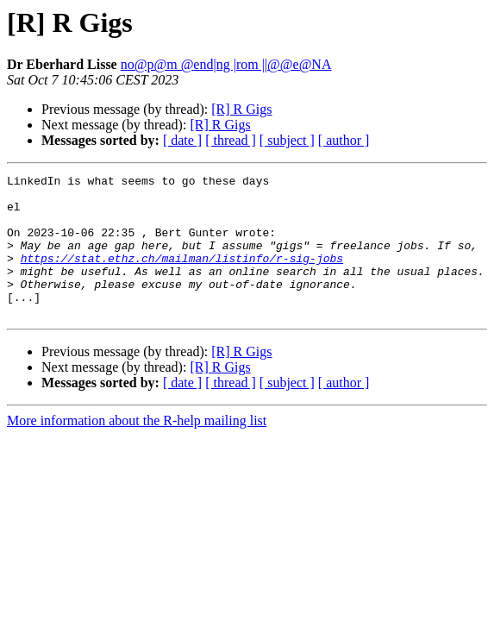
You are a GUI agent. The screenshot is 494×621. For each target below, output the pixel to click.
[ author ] (344, 140)
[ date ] (182, 140)
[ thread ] (230, 140)
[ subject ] (287, 140)
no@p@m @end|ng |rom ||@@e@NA (226, 64)
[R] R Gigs (241, 109)
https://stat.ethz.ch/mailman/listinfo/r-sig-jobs (182, 276)
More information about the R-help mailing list (136, 449)
